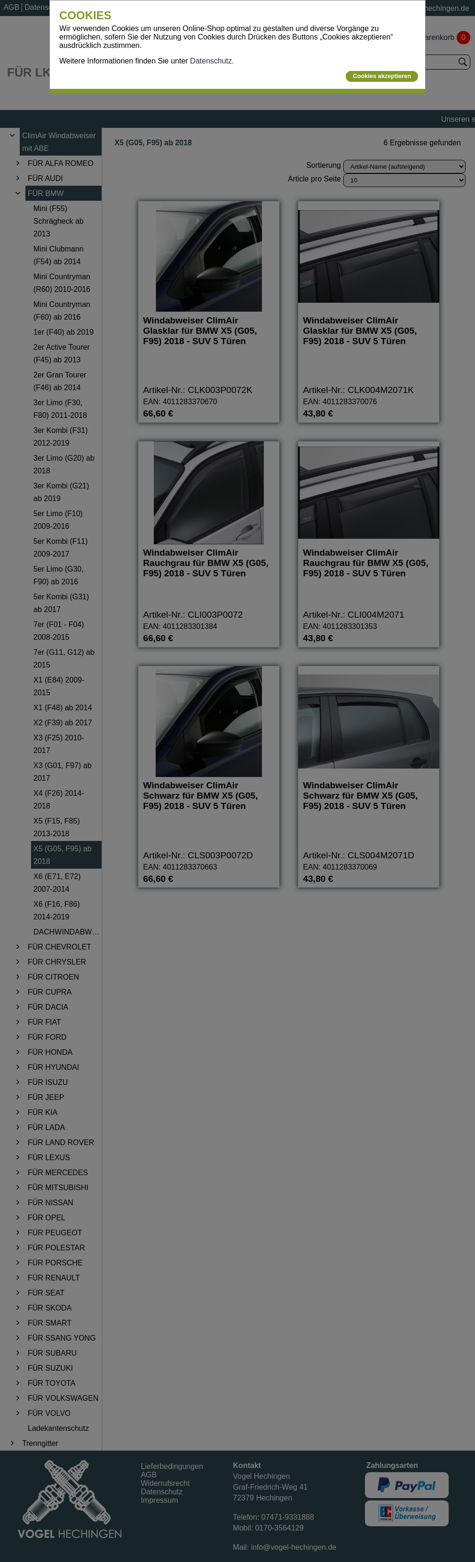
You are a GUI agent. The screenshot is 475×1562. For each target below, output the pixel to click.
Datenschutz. (212, 61)
